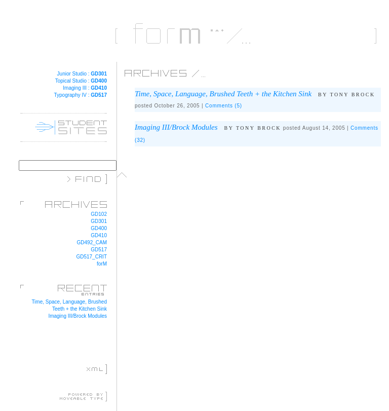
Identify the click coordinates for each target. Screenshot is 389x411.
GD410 (99, 235)
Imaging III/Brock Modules (77, 316)
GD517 (99, 249)
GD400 (99, 228)
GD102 (99, 214)
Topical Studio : (81, 81)
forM (102, 264)
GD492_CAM (92, 242)
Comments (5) (223, 105)
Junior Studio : (82, 74)
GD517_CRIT (91, 256)
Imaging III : (85, 88)
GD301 (99, 221)
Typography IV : (80, 95)
